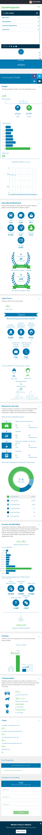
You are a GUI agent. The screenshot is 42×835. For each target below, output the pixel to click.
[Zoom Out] (40, 55)
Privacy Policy (21, 831)
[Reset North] (40, 58)
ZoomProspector (10, 7)
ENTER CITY (21, 791)
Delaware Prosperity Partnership (12, 770)
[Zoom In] (40, 52)
